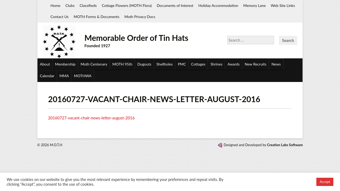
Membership (65, 64)
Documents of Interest (175, 5)
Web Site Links (283, 5)
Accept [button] (325, 182)
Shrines (216, 64)
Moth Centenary (93, 64)
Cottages (198, 64)
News (276, 64)
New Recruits (255, 64)
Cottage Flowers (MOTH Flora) (127, 5)
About (45, 64)
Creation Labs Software (285, 145)
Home (55, 5)
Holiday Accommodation (218, 5)
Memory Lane (254, 5)
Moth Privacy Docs (139, 16)
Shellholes (164, 64)
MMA (64, 75)
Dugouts (144, 64)
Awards (233, 64)
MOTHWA (82, 75)
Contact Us (59, 16)
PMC (182, 64)
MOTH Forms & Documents (96, 16)
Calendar (47, 75)
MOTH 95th (122, 64)
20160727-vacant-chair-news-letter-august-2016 (91, 117)
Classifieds (88, 5)
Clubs (69, 5)
